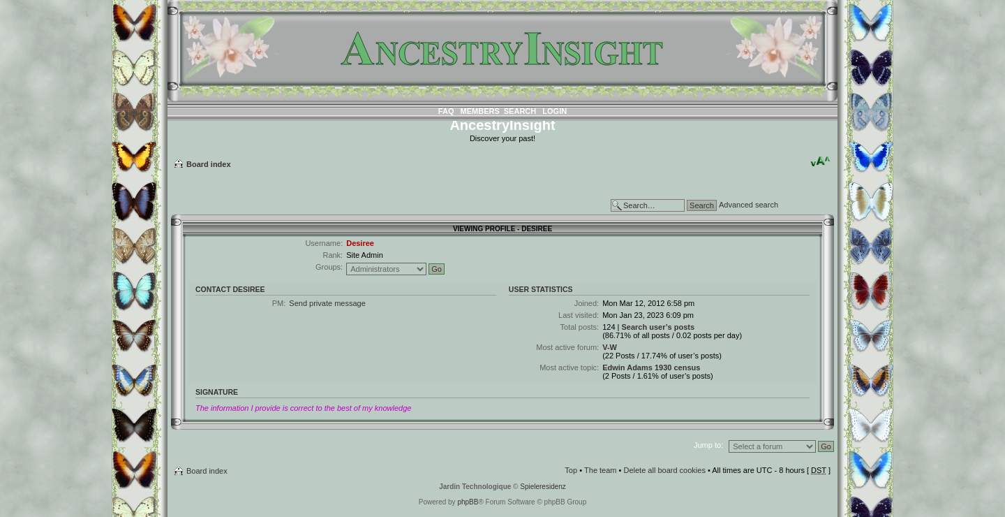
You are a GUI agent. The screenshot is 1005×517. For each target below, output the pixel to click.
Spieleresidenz (543, 486)
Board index (208, 164)
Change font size (820, 161)
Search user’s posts (657, 327)
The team (600, 470)
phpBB (467, 502)
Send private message (327, 303)
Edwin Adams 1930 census (651, 367)
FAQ (446, 111)
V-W (609, 347)
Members (480, 111)
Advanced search (748, 205)
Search (520, 111)
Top (571, 470)
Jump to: (708, 445)
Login (554, 111)
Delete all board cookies (664, 470)
